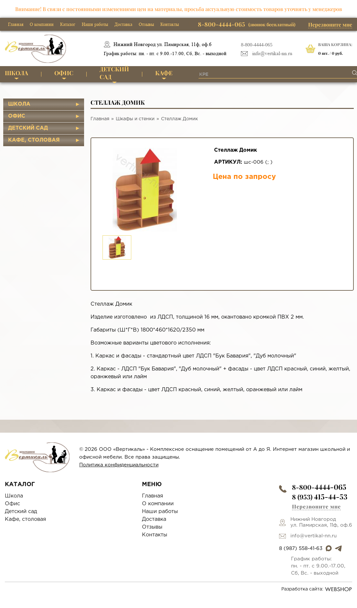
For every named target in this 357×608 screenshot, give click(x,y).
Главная (15, 24)
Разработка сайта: (316, 589)
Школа (16, 73)
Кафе (163, 73)
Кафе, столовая (34, 140)
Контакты (169, 24)
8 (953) (319, 496)
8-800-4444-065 (257, 44)
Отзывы (146, 24)
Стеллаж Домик (179, 119)
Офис (63, 73)
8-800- (319, 487)
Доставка (123, 24)
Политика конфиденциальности (118, 465)
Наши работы (95, 24)
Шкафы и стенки (135, 119)
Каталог (67, 24)
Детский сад (114, 73)
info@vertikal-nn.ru (272, 53)
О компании (42, 24)
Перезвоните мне (330, 24)
